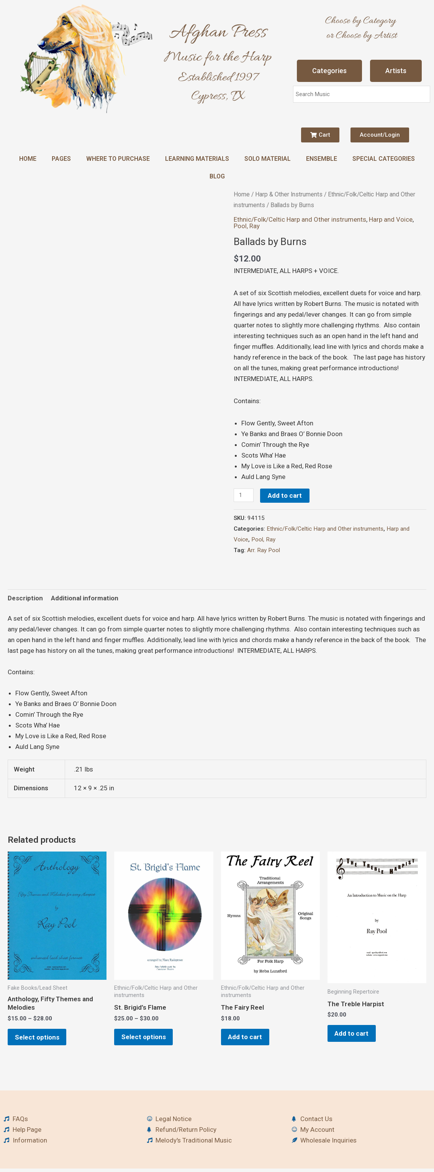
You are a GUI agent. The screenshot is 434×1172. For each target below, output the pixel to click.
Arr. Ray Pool (263, 550)
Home (27, 158)
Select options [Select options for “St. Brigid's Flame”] (148, 1039)
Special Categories (383, 158)
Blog (217, 176)
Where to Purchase (118, 158)
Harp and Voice (391, 219)
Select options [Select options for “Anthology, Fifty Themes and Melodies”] (41, 1039)
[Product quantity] (244, 495)
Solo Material (267, 158)
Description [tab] (25, 598)
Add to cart (286, 495)
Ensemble (321, 158)
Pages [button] (61, 158)
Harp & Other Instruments (289, 194)
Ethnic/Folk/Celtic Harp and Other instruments (300, 219)
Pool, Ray (247, 226)
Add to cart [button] (250, 1039)
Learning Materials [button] (197, 158)
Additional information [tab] (84, 598)
